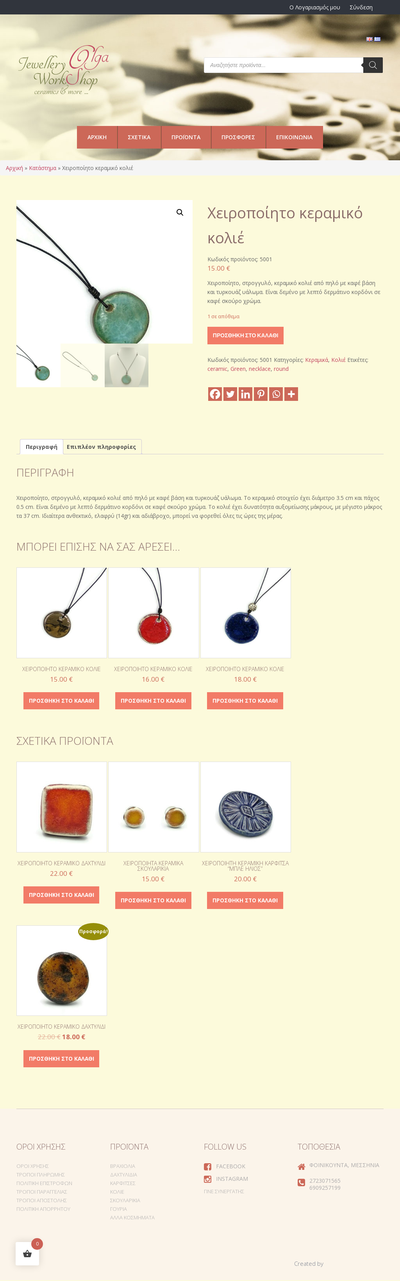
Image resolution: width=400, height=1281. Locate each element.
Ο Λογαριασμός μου (314, 7)
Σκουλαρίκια (125, 1201)
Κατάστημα (42, 168)
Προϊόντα (185, 137)
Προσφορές (238, 137)
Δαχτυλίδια (123, 1175)
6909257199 (325, 1188)
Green (238, 368)
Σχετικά (139, 137)
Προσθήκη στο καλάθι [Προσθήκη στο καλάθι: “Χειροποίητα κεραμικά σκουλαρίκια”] (153, 901)
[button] (180, 213)
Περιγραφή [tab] (41, 446)
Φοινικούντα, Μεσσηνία (344, 1166)
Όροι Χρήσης (32, 1167)
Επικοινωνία (294, 137)
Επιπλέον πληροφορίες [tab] (101, 446)
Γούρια (118, 1210)
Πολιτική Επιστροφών (44, 1184)
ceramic (217, 368)
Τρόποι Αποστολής (41, 1201)
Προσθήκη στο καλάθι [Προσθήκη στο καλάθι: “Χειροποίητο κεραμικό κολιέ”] (61, 701)
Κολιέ (338, 359)
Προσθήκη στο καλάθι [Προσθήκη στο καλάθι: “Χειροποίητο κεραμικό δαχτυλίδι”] (61, 895)
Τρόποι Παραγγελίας (41, 1192)
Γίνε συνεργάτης (224, 1192)
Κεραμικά (316, 359)
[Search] (373, 65)
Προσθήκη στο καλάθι (246, 335)
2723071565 (325, 1181)
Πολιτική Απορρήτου (43, 1210)
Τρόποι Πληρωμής (40, 1175)
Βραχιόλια (122, 1167)
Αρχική (97, 137)
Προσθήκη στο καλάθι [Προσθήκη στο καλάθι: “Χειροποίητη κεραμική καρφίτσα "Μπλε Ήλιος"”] (245, 901)
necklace (260, 368)
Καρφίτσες (123, 1184)
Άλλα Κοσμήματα (132, 1218)
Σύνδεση (361, 7)
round (281, 368)
